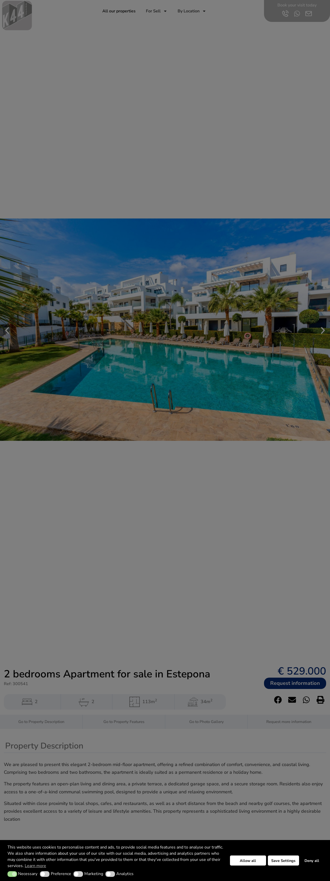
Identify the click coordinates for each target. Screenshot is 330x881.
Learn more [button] (35, 866)
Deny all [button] (311, 860)
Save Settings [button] (283, 860)
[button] (12, 874)
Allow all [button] (248, 860)
